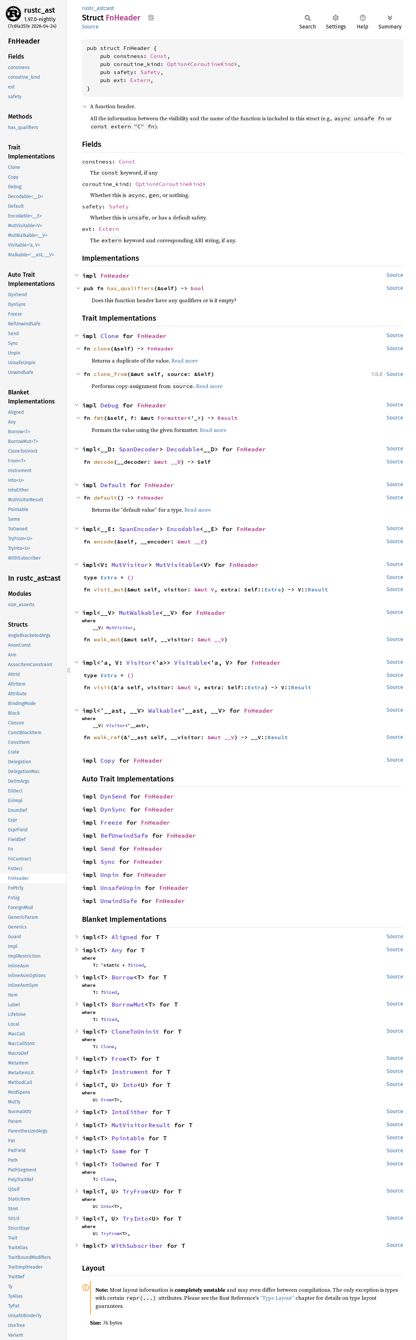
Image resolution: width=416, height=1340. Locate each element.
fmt (99, 417)
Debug (109, 405)
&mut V (204, 589)
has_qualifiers (130, 288)
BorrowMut (128, 1004)
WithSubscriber (137, 1246)
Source (90, 26)
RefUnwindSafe (124, 835)
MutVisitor (129, 565)
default (105, 497)
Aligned (124, 937)
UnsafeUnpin (120, 888)
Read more (184, 360)
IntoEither (129, 1112)
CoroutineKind (212, 64)
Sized (137, 965)
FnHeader (115, 275)
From (118, 1059)
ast (110, 8)
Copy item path (151, 17)
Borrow (122, 977)
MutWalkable (139, 613)
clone (102, 348)
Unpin (109, 875)
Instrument (129, 1072)
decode (104, 461)
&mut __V (210, 639)
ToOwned (124, 1164)
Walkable (163, 710)
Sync (107, 862)
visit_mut (109, 589)
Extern (140, 80)
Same (118, 1151)
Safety (150, 72)
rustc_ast (39, 10)
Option (177, 64)
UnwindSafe (118, 901)
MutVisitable (178, 565)
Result (228, 417)
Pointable (128, 1138)
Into (129, 1085)
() (130, 577)
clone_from (110, 374)
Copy (107, 760)
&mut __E (190, 541)
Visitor (139, 662)
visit (102, 687)
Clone (109, 336)
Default (113, 485)
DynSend (113, 796)
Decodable (183, 449)
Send (107, 848)
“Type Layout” (277, 1297)
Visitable (190, 662)
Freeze (111, 822)
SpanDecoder (139, 449)
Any (116, 950)
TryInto (135, 1218)
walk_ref (107, 737)
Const (158, 56)
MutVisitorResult (140, 1125)
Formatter (172, 417)
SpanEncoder (139, 529)
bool (197, 288)
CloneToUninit (135, 1031)
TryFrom (135, 1191)
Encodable (183, 529)
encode (104, 541)
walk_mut (107, 639)
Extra (108, 577)
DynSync (113, 809)
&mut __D (167, 461)
